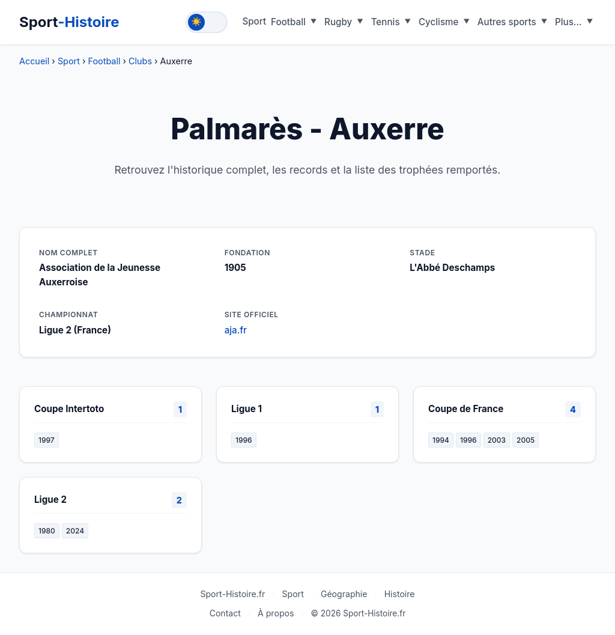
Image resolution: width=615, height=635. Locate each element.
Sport (69, 22)
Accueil (34, 61)
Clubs (140, 61)
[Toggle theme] (207, 22)
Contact (225, 613)
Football (288, 22)
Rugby (338, 22)
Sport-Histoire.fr (232, 594)
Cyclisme (439, 22)
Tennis (385, 22)
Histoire (399, 594)
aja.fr (236, 330)
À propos (276, 613)
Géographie (344, 594)
